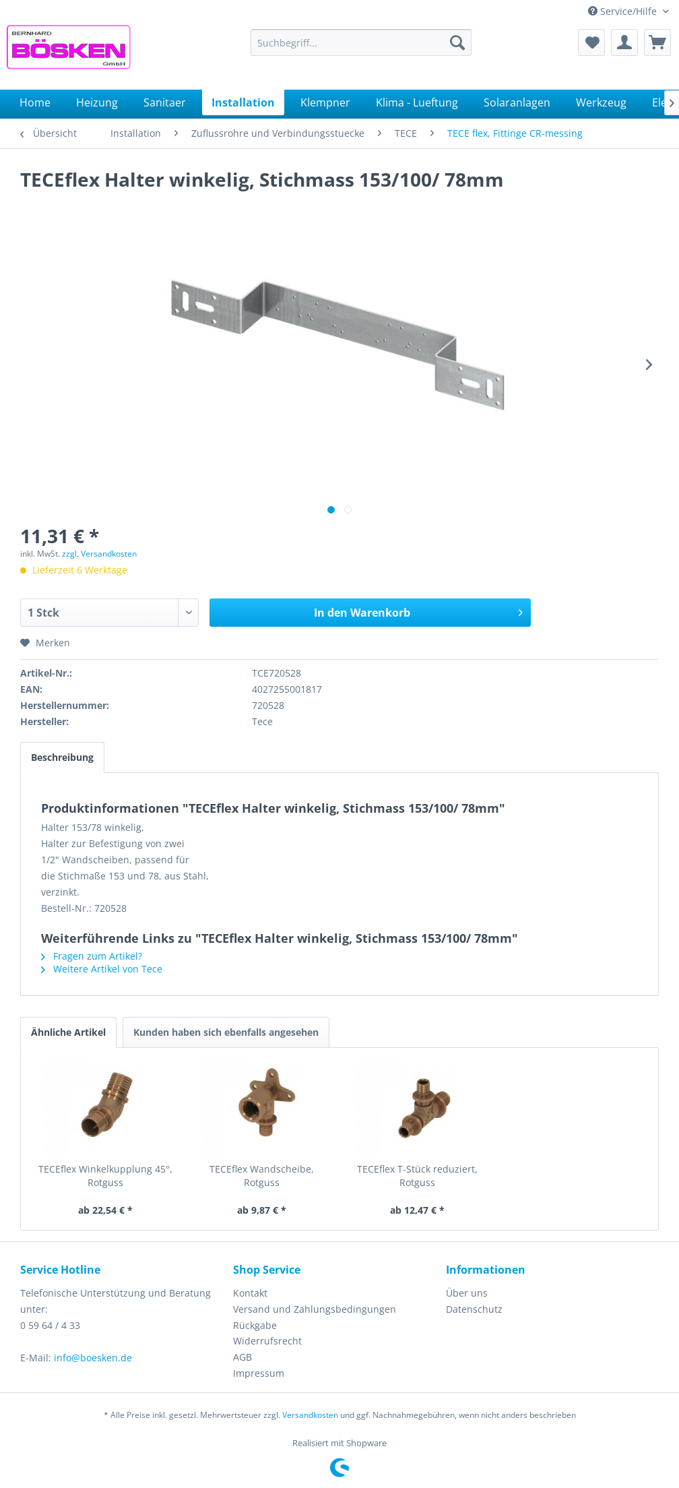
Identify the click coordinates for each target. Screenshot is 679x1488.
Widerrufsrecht (267, 1340)
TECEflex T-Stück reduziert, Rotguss (417, 1175)
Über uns (467, 1292)
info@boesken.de (93, 1357)
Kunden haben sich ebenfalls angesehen (226, 1032)
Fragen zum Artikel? (91, 956)
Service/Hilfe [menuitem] (623, 11)
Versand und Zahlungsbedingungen (314, 1309)
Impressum (258, 1373)
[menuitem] (361, 42)
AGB (242, 1357)
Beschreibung (62, 757)
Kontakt (250, 1292)
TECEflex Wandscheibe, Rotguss (261, 1175)
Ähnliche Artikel (68, 1032)
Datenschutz (474, 1309)
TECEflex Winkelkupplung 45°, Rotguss (105, 1175)
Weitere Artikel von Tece (101, 968)
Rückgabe (255, 1325)
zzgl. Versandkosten (99, 553)
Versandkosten (310, 1415)
